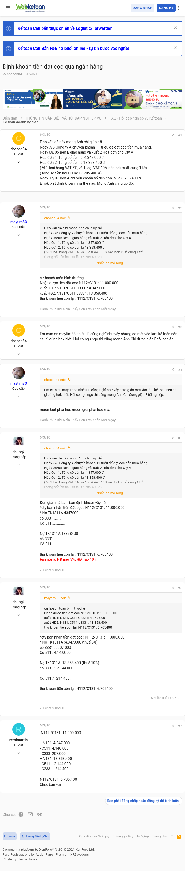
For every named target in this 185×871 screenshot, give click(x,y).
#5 (180, 438)
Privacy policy (122, 836)
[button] (8, 7)
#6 (180, 588)
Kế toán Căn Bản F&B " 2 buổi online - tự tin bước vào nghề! (73, 48)
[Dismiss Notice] (175, 28)
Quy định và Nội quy (94, 836)
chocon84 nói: (55, 218)
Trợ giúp (143, 836)
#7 (180, 726)
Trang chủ (159, 836)
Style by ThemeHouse (20, 859)
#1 (180, 135)
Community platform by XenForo (49, 849)
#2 (180, 208)
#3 (180, 327)
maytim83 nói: (55, 598)
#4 (180, 370)
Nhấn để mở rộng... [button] (111, 263)
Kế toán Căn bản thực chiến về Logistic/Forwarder (65, 28)
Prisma (9, 836)
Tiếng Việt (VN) (35, 836)
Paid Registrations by (46, 854)
